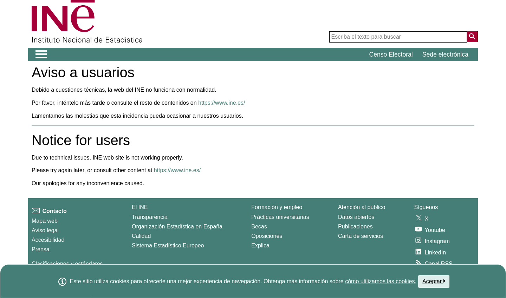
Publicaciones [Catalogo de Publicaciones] (355, 226)
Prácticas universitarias (280, 217)
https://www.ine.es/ (221, 103)
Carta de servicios (360, 236)
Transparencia (150, 217)
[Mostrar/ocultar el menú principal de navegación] (41, 54)
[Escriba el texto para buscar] (398, 37)
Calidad (141, 236)
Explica (260, 245)
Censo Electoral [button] (391, 54)
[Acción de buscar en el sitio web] (472, 36)
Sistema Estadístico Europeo (168, 245)
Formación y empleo (276, 207)
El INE (140, 207)
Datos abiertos (356, 217)
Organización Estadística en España (177, 226)
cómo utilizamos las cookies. (380, 281)
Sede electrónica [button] (445, 54)
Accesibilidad (48, 240)
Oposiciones (266, 236)
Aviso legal (45, 230)
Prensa (41, 249)
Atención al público (361, 207)
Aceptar (433, 281)
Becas (259, 226)
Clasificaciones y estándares (67, 264)
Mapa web (45, 221)
